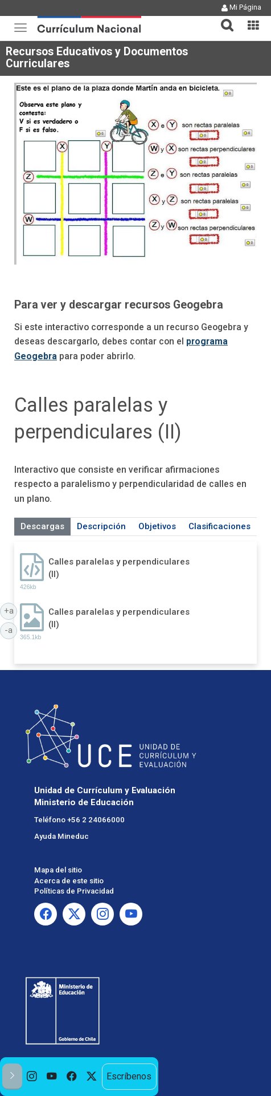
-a (11, 629)
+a (11, 610)
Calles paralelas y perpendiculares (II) (119, 568)
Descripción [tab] (101, 526)
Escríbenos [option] (128, 1076)
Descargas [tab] (42, 526)
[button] (222, 18)
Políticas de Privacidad (74, 891)
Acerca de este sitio (69, 880)
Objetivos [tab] (157, 526)
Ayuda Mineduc (61, 836)
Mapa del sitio (58, 870)
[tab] (222, 19)
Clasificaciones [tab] (219, 526)
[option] (32, 1076)
